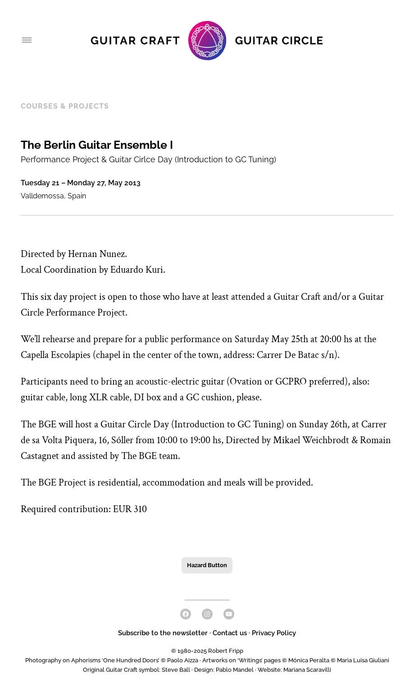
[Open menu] (26, 40)
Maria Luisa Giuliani (363, 660)
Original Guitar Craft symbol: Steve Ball (136, 669)
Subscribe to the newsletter (163, 633)
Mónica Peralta (308, 660)
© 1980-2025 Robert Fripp (207, 650)
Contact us (230, 633)
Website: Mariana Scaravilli (294, 669)
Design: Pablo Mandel (224, 669)
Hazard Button (207, 565)
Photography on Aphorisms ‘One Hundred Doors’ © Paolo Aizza (111, 660)
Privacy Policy (274, 633)
